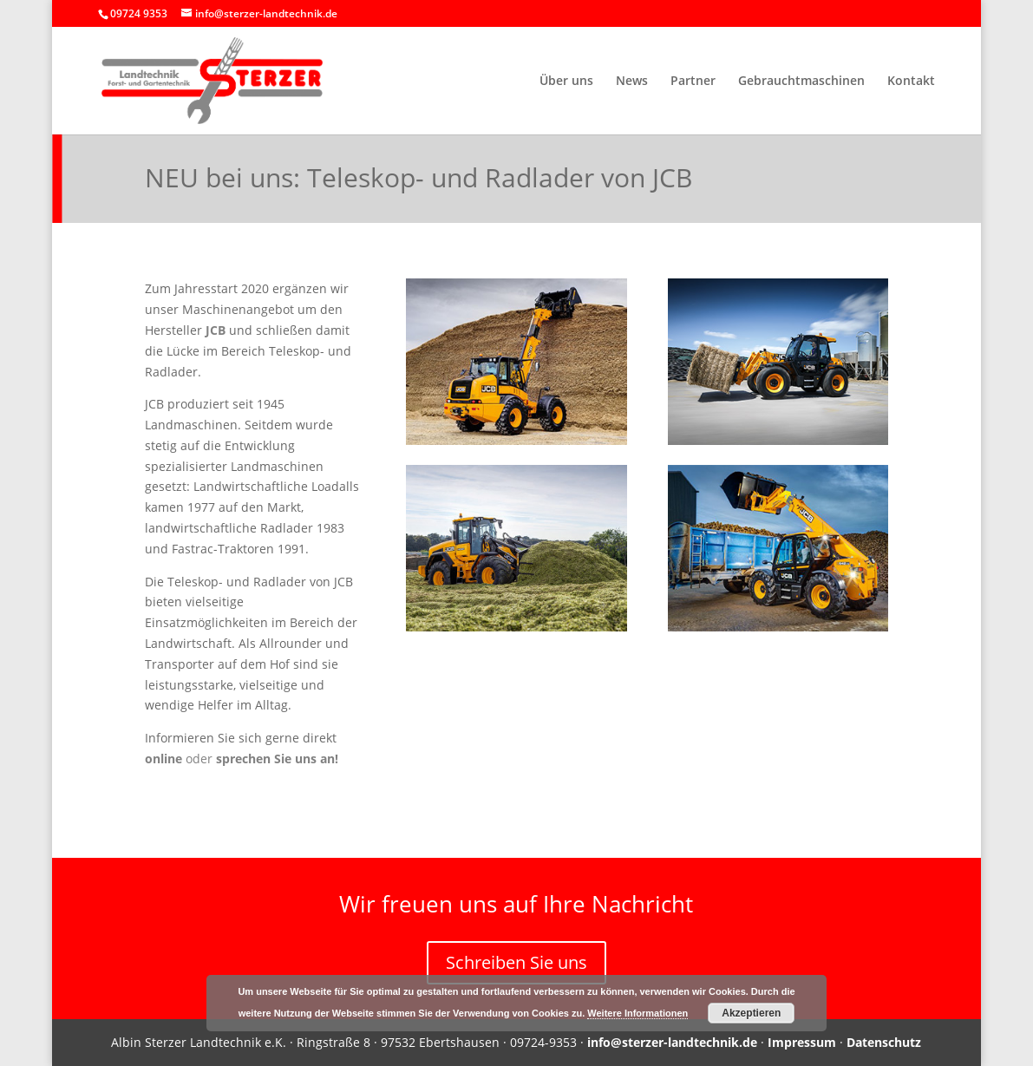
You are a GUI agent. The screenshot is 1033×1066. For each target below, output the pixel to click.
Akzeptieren (751, 1013)
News (632, 81)
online (163, 758)
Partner (693, 81)
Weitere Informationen (637, 1013)
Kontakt (911, 81)
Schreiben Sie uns (516, 962)
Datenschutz (884, 1042)
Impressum (802, 1042)
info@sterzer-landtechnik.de (672, 1042)
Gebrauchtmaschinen (801, 81)
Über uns (566, 81)
